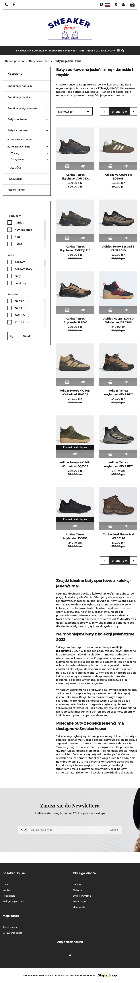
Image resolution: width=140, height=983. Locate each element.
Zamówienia (10, 927)
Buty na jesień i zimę (27, 146)
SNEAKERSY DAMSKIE (31, 50)
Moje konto (79, 907)
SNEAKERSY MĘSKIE (63, 50)
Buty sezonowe (27, 130)
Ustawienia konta (12, 933)
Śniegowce (29, 159)
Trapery (29, 153)
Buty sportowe (27, 119)
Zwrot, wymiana (82, 895)
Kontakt (7, 890)
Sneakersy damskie (27, 85)
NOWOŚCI (14, 167)
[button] (132, 4)
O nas (6, 884)
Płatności (78, 890)
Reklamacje (79, 901)
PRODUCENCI (27, 190)
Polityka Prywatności (14, 901)
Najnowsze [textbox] (65, 111)
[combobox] (74, 111)
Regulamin (9, 895)
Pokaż (27, 336)
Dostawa (78, 884)
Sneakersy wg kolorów (27, 108)
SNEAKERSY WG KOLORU (97, 50)
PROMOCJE (15, 178)
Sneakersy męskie (27, 97)
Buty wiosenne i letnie (19, 139)
